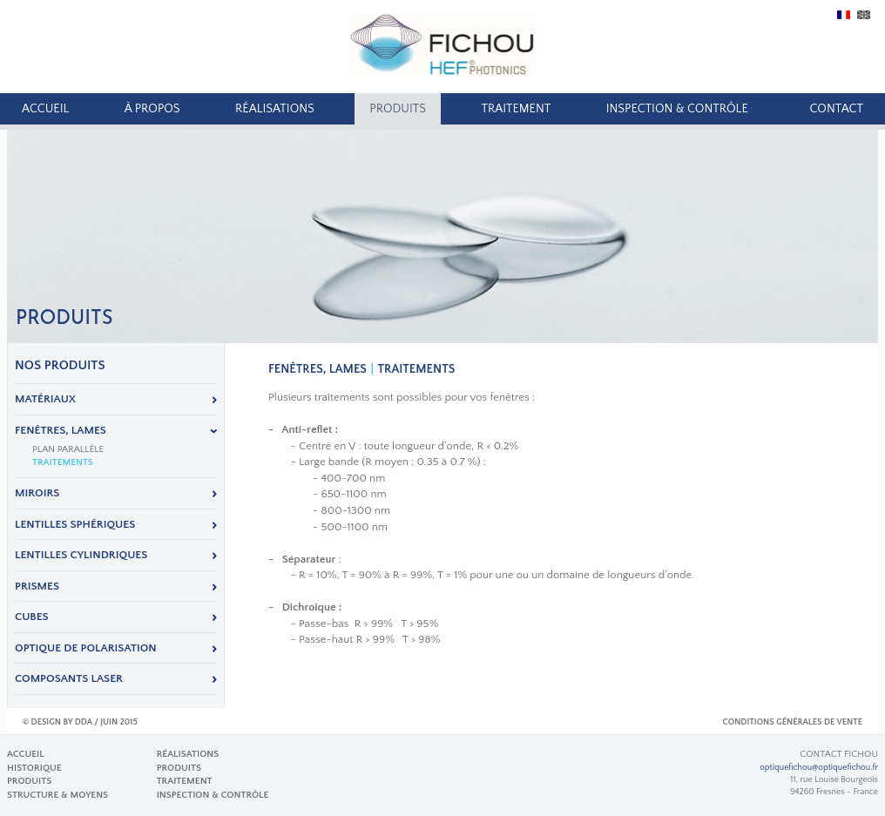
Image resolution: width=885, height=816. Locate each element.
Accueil (45, 109)
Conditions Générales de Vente (792, 722)
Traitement (516, 109)
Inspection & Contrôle (677, 109)
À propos (152, 109)
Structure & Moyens (57, 795)
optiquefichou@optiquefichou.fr (819, 767)
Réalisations (274, 109)
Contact (836, 109)
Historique (34, 768)
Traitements (62, 462)
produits (397, 109)
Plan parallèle (68, 449)
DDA (83, 722)
